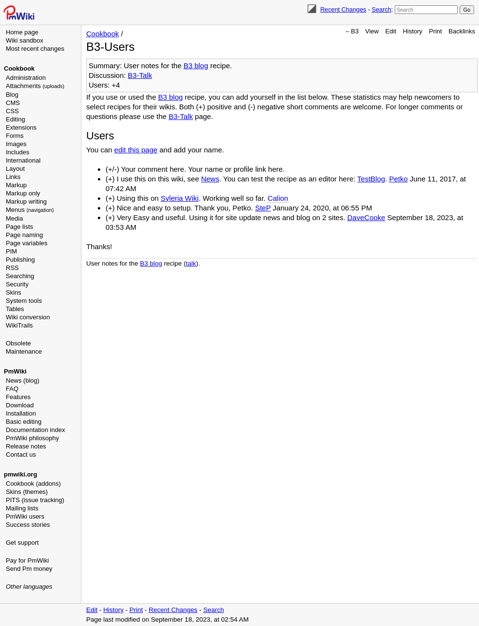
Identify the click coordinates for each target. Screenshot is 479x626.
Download (20, 405)
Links (13, 176)
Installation (21, 413)
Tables (15, 309)
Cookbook (19, 68)
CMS (13, 102)
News (210, 179)
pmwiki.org (20, 474)
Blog (12, 94)
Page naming (24, 234)
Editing (15, 119)
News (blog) (22, 380)
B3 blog (196, 65)
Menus (30, 209)
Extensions (21, 127)
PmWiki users (25, 516)
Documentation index (35, 429)
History (412, 31)
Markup (16, 185)
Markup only (23, 193)
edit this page (135, 150)
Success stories (28, 524)
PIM (11, 251)
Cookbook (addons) (33, 483)
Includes (17, 152)
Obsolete (18, 343)
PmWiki (15, 371)
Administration (26, 77)
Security (17, 284)
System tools (24, 300)
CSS (12, 111)
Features (18, 397)
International (23, 160)
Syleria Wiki (180, 198)
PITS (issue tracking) (35, 500)
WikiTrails (19, 325)
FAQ (12, 388)
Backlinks (461, 31)
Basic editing (24, 421)
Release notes (26, 446)
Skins (13, 292)
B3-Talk (140, 75)
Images (16, 144)
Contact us (21, 454)
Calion (277, 198)
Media (14, 218)
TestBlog (371, 179)
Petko (398, 179)
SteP (263, 208)
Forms (15, 135)
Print (435, 31)
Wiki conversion (28, 317)
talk (191, 263)
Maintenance (24, 351)
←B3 (352, 31)
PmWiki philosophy (32, 438)
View (372, 31)
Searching (20, 276)
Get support (22, 542)
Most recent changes (35, 48)
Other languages (29, 586)
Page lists (19, 226)
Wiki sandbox (24, 40)
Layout (15, 168)
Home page (22, 32)
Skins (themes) (27, 491)
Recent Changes (343, 9)
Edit (391, 31)
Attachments (35, 85)
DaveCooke (366, 217)
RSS (12, 267)
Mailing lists (22, 508)
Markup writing (26, 201)
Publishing (20, 259)
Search (381, 9)
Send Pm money (29, 568)
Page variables (26, 243)
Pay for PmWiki (27, 560)
